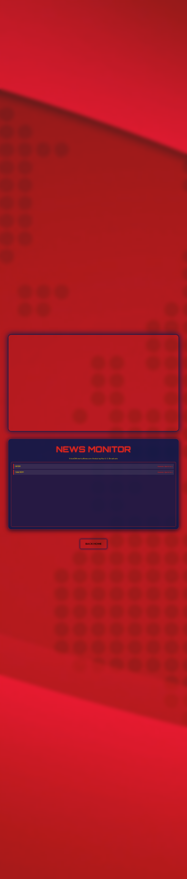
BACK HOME (93, 543)
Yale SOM (19, 466)
